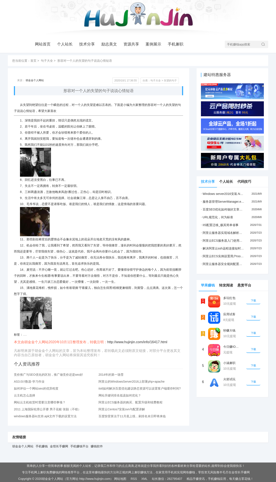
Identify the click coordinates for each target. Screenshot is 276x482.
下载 (253, 300)
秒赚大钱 (229, 330)
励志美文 (109, 44)
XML (144, 478)
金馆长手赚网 (59, 446)
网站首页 (43, 44)
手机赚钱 (42, 446)
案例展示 (153, 44)
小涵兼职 (229, 363)
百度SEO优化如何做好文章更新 (223, 209)
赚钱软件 (97, 446)
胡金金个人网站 (35, 80)
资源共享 (131, 44)
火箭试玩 (229, 379)
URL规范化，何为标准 (217, 217)
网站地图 (120, 478)
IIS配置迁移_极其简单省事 (219, 225)
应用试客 (229, 314)
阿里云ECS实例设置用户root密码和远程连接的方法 (236, 256)
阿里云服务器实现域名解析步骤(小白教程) (230, 233)
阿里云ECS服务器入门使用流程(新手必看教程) (233, 240)
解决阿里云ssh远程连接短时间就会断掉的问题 (233, 248)
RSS (134, 478)
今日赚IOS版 (232, 346)
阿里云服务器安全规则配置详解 (223, 264)
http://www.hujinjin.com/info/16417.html (137, 342)
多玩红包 (229, 298)
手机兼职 (175, 44)
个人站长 (65, 44)
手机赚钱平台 (79, 446)
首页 (33, 60)
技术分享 (87, 44)
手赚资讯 (199, 478)
